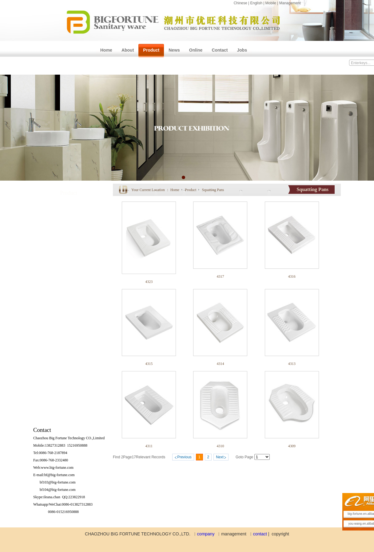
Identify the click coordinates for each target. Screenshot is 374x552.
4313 (292, 364)
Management (290, 3)
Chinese (240, 3)
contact (260, 533)
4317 (220, 276)
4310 (220, 446)
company (206, 533)
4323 (149, 282)
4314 (220, 364)
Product (191, 190)
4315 (149, 364)
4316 (292, 276)
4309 (292, 446)
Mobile (270, 3)
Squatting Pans (213, 190)
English (256, 3)
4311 (149, 446)
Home (174, 190)
